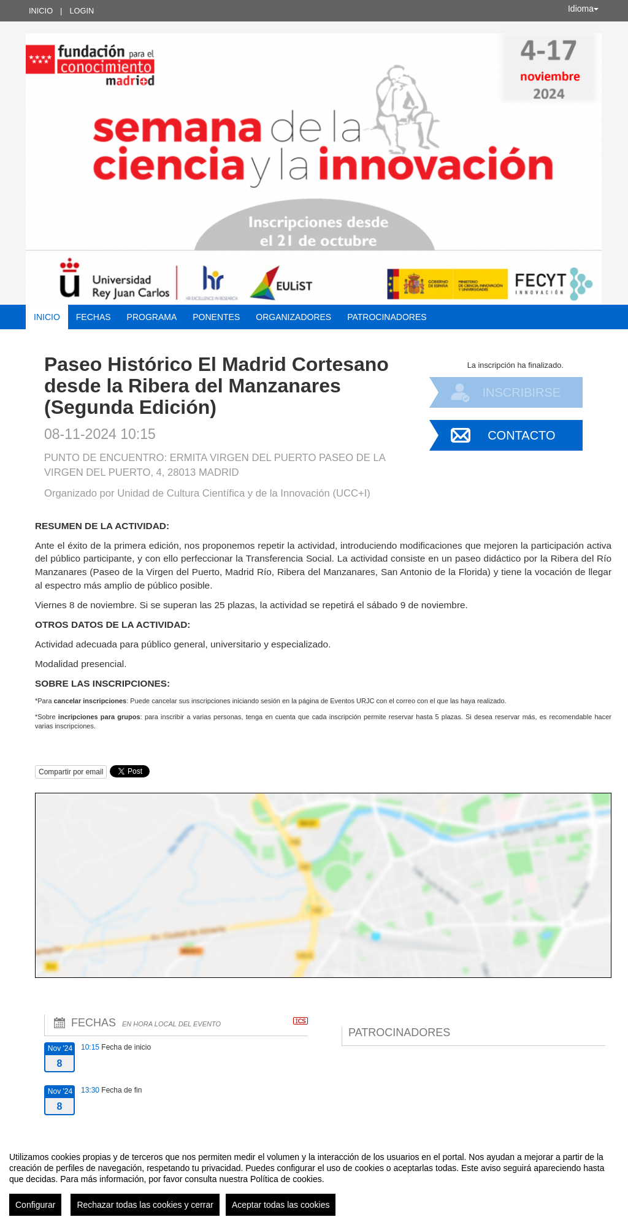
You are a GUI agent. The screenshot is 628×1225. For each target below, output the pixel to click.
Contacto (521, 435)
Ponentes (216, 317)
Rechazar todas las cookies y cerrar (145, 1205)
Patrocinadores (386, 317)
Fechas (93, 317)
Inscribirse (521, 392)
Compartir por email (71, 772)
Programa (152, 317)
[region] (314, 1179)
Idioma (583, 8)
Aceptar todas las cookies (281, 1205)
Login (81, 10)
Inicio (41, 10)
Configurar (35, 1205)
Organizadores (293, 317)
